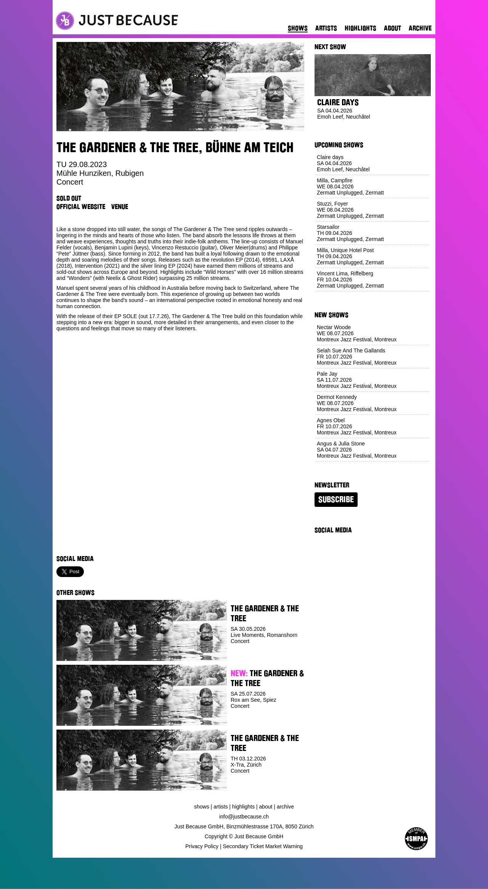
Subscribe (336, 499)
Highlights (360, 28)
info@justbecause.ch (244, 816)
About (392, 28)
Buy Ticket (245, 655)
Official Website (80, 206)
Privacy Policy (201, 846)
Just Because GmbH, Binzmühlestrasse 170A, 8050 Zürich (244, 826)
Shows (298, 28)
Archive (420, 28)
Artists (326, 28)
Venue (119, 206)
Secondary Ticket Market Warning (263, 846)
